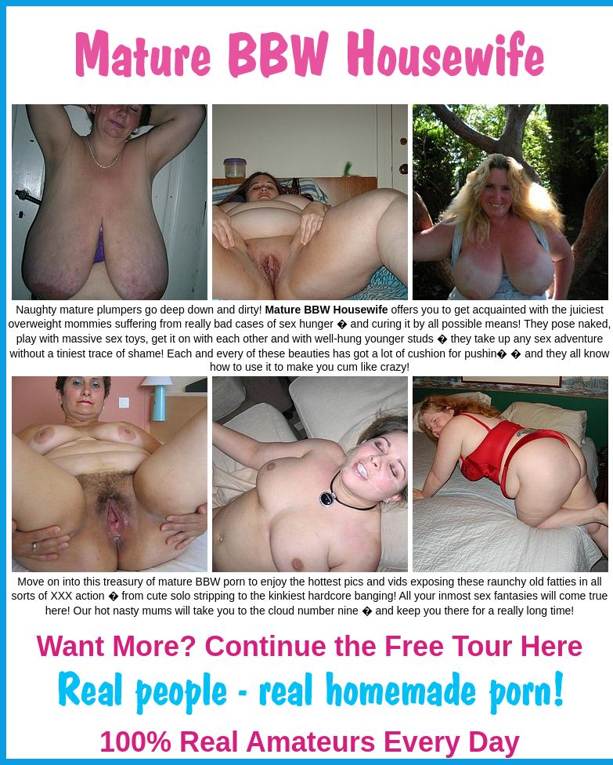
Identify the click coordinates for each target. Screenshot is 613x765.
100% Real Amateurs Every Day (309, 742)
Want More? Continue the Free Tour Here (309, 646)
